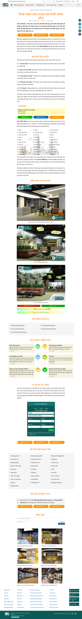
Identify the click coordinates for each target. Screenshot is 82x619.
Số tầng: (47, 420)
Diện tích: (34, 420)
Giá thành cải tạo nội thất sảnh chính (49, 585)
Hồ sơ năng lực (75, 590)
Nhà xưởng (67, 1)
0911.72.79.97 (25, 35)
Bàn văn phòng (53, 601)
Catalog (73, 594)
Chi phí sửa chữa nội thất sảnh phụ (49, 546)
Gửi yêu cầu (57, 35)
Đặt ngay (26, 117)
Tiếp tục (51, 430)
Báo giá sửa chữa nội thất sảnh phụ (49, 565)
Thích (30, 20)
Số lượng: (47, 426)
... (9, 350)
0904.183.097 (41, 35)
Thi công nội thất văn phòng (37, 607)
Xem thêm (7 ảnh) (29, 305)
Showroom (59, 1)
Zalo (80, 27)
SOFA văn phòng (54, 607)
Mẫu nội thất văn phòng (40, 309)
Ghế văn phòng (53, 604)
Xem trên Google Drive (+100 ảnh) (42, 312)
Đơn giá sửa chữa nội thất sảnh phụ (25, 565)
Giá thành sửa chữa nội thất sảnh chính (25, 585)
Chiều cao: (34, 426)
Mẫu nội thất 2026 (74, 599)
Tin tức (73, 1)
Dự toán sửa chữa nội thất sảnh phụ (25, 546)
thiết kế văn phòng (38, 604)
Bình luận (36, 20)
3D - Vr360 (74, 604)
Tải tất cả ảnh (53, 305)
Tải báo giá (42, 117)
